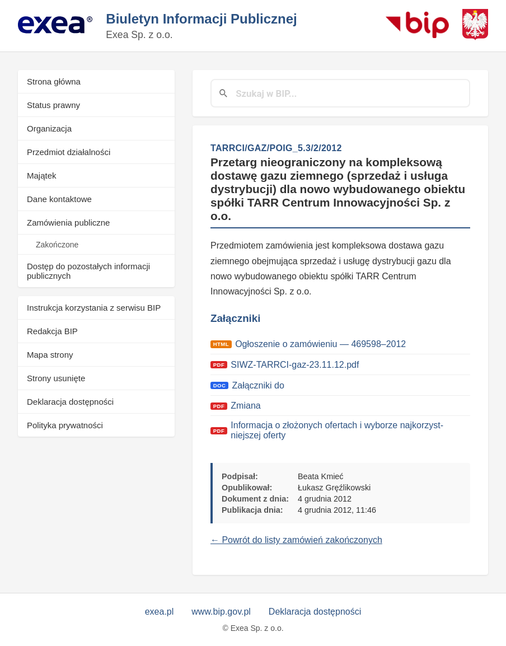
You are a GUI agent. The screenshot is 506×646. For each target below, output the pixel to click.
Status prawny (53, 105)
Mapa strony (50, 354)
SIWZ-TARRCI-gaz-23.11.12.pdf (295, 364)
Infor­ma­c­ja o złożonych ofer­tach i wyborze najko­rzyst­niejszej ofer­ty (337, 430)
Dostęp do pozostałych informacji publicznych (88, 270)
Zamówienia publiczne (68, 222)
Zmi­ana (245, 405)
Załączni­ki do (259, 385)
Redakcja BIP (52, 331)
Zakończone (57, 244)
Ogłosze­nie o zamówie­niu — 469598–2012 (320, 344)
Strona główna (54, 81)
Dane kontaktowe (59, 199)
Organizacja (49, 128)
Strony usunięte (56, 378)
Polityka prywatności (65, 425)
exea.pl (159, 611)
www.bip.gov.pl (221, 611)
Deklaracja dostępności (70, 401)
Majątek (42, 175)
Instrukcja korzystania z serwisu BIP (94, 307)
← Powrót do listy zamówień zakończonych (296, 540)
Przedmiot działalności (68, 152)
